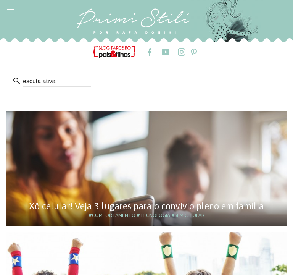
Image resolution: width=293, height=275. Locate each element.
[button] (11, 11)
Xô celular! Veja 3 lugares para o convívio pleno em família (146, 206)
